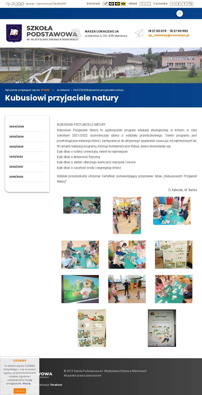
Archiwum (63, 90)
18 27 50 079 (157, 31)
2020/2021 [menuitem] (16, 167)
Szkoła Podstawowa (52, 31)
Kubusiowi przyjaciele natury (105, 90)
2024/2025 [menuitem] (16, 126)
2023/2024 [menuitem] (16, 136)
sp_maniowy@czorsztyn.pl (168, 35)
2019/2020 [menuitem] (16, 177)
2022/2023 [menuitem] (16, 147)
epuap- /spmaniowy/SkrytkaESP (35, 3)
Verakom (56, 384)
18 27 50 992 (179, 31)
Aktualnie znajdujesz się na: (27, 90)
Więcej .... (27, 389)
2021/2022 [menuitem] (16, 157)
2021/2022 (80, 90)
